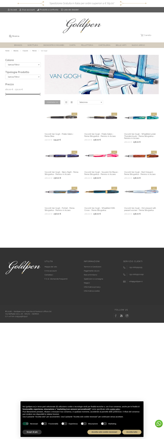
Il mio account (51, 271)
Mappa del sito (51, 267)
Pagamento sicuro (91, 271)
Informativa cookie (92, 291)
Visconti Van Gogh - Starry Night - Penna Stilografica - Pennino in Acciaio (61, 173)
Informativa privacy (92, 287)
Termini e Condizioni (92, 267)
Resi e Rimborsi (90, 275)
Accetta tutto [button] (131, 432)
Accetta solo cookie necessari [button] (104, 432)
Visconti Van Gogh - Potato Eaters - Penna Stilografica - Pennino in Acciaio (100, 135)
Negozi (87, 283)
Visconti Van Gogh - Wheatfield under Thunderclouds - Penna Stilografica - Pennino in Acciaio (140, 136)
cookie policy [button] (115, 409)
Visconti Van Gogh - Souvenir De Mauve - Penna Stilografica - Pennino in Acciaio (101, 173)
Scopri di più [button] (32, 432)
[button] (66, 102)
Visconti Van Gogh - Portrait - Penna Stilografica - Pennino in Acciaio (59, 209)
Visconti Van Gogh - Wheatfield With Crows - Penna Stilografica (99, 209)
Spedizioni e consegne (93, 279)
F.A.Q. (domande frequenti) (56, 279)
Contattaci (49, 275)
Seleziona (83, 102)
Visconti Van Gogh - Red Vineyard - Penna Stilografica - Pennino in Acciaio (140, 173)
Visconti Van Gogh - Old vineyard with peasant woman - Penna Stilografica (140, 209)
